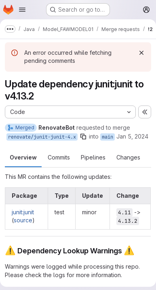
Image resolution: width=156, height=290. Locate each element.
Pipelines (93, 157)
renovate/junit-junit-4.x (42, 137)
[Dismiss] (141, 53)
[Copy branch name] (83, 136)
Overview (23, 157)
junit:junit (23, 212)
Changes (128, 157)
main (107, 137)
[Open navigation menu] (22, 9)
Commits (59, 157)
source (23, 220)
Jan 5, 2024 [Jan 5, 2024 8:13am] (132, 136)
